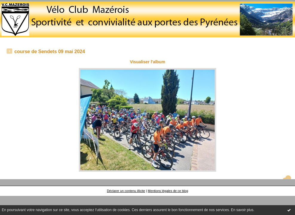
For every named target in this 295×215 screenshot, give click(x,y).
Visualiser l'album (147, 61)
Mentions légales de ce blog (168, 191)
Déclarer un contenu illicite (126, 191)
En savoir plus (242, 210)
